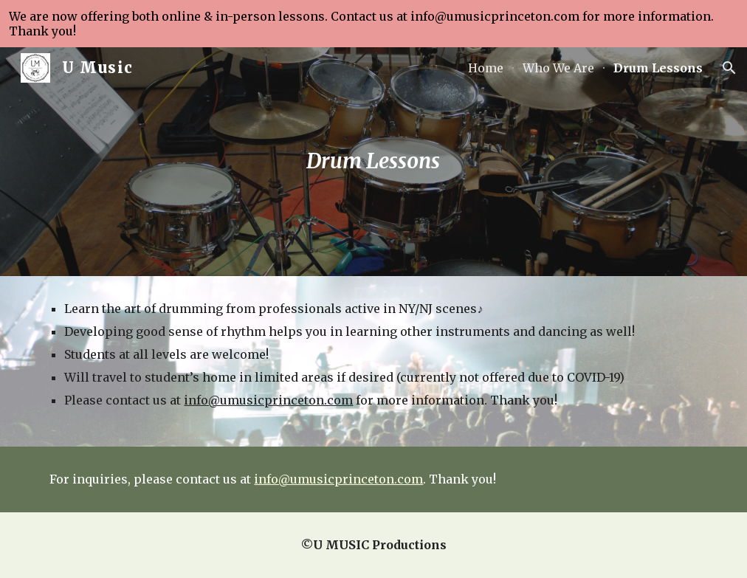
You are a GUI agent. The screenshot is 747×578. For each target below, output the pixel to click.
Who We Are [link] (558, 68)
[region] (373, 23)
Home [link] (485, 68)
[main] (373, 162)
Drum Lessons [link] (658, 68)
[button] (729, 68)
